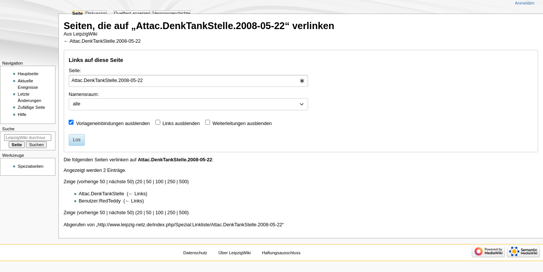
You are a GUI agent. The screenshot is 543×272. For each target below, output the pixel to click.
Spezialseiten (30, 166)
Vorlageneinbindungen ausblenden (113, 123)
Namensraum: (84, 94)
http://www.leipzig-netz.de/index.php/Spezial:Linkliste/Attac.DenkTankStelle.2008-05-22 (190, 224)
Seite (77, 13)
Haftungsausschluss (281, 252)
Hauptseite (28, 73)
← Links (137, 193)
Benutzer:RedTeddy (100, 201)
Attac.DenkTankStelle (101, 193)
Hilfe (22, 114)
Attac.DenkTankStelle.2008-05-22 (105, 41)
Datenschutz (195, 252)
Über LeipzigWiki (234, 252)
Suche (8, 129)
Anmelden (525, 3)
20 (139, 181)
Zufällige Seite (31, 107)
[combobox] (188, 81)
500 (183, 181)
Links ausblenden (181, 123)
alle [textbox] (76, 104)
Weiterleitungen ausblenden (242, 123)
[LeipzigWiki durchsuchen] (27, 137)
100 (159, 181)
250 (171, 181)
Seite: (75, 70)
